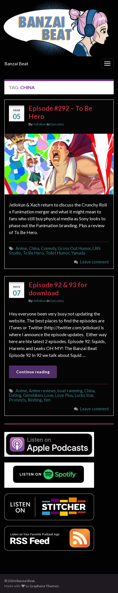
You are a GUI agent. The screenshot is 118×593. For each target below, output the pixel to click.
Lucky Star (84, 395)
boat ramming (70, 390)
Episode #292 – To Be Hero (60, 112)
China (34, 248)
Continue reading (33, 371)
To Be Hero (33, 252)
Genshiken (33, 395)
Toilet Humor (58, 252)
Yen (47, 399)
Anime (21, 248)
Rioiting (35, 399)
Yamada (78, 252)
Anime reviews (42, 390)
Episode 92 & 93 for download (58, 289)
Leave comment (94, 261)
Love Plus (64, 395)
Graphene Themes (44, 586)
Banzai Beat (16, 63)
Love (48, 395)
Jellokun (39, 124)
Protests (17, 399)
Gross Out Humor (74, 248)
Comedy (48, 248)
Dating (15, 395)
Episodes (57, 124)
